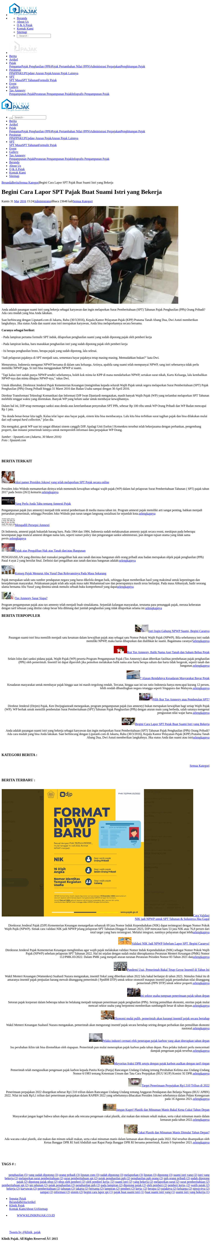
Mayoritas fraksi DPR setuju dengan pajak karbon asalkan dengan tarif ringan (161, 1063)
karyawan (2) (29, 1188)
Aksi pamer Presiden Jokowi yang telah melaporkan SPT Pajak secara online (62, 482)
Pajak (12, 63)
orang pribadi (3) (69, 1174)
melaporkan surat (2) (166, 1181)
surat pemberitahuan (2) (194, 1181)
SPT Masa (15, 80)
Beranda (22, 18)
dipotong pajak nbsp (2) (42, 1181)
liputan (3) (150, 1174)
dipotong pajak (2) (134, 1185)
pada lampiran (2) (112, 1185)
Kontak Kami (25, 28)
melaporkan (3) (133, 1174)
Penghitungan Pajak (133, 66)
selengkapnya (50, 492)
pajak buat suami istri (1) (129, 1192)
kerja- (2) (141, 1188)
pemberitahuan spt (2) (15, 1185)
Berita (13, 56)
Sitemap (22, 32)
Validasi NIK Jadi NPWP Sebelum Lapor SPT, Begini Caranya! (171, 943)
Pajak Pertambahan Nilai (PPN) (71, 66)
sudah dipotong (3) (111, 1174)
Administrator (42, 201)
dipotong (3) (165, 1174)
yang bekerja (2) (143, 1181)
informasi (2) (62, 1192)
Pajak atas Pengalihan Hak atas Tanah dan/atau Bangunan (50, 550)
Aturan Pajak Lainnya (64, 73)
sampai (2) (46, 1192)
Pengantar (15, 66)
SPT (12, 76)
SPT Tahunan (30, 80)
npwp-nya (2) (201, 1188)
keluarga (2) (184, 1188)
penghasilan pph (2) (88, 1185)
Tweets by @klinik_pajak (25, 1232)
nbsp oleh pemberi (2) (71, 1181)
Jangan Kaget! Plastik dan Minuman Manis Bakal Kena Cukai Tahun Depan (162, 1109)
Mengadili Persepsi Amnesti (32, 525)
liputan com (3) (90, 1174)
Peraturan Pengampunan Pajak (53, 94)
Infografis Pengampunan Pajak (90, 94)
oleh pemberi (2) (157, 1185)
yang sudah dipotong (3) (43, 1174)
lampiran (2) (112, 1188)
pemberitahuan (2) (49, 1188)
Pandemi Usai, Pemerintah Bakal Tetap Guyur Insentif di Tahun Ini (168, 969)
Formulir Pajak (47, 80)
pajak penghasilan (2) (61, 1185)
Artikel (13, 59)
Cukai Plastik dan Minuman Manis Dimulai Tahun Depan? (173, 1132)
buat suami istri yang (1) (160, 1192)
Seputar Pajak (17, 1198)
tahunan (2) (68, 1188)
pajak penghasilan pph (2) (114, 1178)
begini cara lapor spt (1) (98, 1192)
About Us (23, 21)
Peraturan (15, 69)
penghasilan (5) (18, 1174)
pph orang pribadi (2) (177, 1178)
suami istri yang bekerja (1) (192, 1192)
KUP (23, 73)
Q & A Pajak (24, 25)
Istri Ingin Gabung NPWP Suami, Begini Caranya (178, 631)
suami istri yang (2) (185, 1174)
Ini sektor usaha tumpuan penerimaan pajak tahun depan (175, 995)
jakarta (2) (82, 1188)
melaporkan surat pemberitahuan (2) (41, 1178)
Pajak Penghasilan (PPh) (36, 66)
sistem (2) (77, 1192)
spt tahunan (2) (38, 1185)
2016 (23, 201)
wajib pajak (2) (200, 1185)
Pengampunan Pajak (21, 94)
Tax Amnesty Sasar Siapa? (31, 598)
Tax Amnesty (17, 90)
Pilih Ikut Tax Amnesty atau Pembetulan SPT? (181, 699)
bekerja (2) (13, 1188)
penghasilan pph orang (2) (147, 1178)
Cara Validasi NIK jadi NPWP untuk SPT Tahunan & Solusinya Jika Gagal (172, 917)
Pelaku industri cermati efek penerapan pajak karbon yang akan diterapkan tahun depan (155, 1040)
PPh (11, 73)
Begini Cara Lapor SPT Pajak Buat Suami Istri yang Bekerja (172, 724)
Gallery (13, 87)
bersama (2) (96, 1188)
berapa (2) (154, 1188)
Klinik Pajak (17, 1205)
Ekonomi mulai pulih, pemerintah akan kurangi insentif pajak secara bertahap (161, 1018)
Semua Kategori (29, 182)
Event (12, 83)
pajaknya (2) (169, 1188)
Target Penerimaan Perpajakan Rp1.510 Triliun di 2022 (175, 1085)
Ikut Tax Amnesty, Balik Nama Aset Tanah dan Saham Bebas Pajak (168, 652)
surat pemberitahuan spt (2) (81, 1178)
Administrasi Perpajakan (105, 66)
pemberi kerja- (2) (179, 1185)
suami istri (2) (123, 1181)
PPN (17, 73)
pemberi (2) (127, 1188)
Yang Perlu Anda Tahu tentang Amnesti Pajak (43, 503)
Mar (16, 201)
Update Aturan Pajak (38, 73)
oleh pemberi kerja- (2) (100, 1181)
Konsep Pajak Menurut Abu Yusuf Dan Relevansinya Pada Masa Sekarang (60, 573)
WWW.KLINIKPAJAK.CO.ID (36, 1215)
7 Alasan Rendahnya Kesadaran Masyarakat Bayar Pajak (174, 678)
